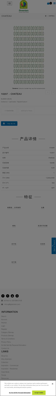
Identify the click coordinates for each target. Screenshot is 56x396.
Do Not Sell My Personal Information (19, 392)
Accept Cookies (39, 392)
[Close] (52, 383)
